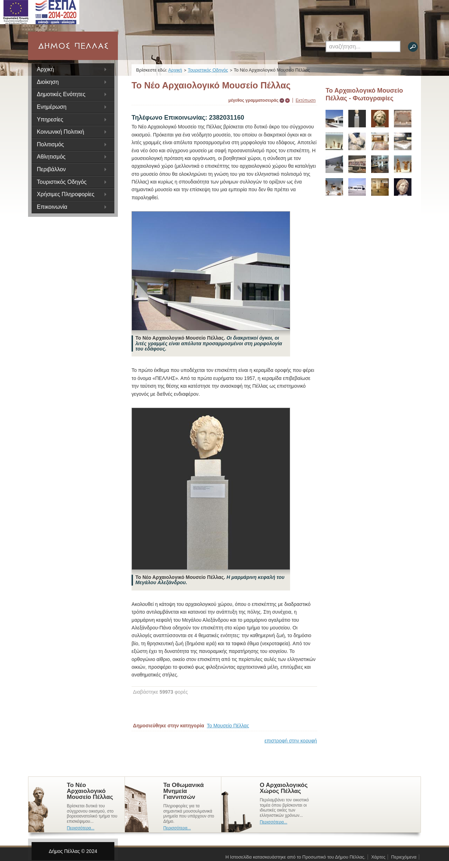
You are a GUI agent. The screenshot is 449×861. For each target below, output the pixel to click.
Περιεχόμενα (403, 857)
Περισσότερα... (81, 828)
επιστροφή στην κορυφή (290, 740)
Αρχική (45, 69)
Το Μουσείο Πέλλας (228, 725)
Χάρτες (378, 857)
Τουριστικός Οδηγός (208, 70)
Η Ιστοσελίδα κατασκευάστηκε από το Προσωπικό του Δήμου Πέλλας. (296, 857)
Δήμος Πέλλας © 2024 (72, 851)
